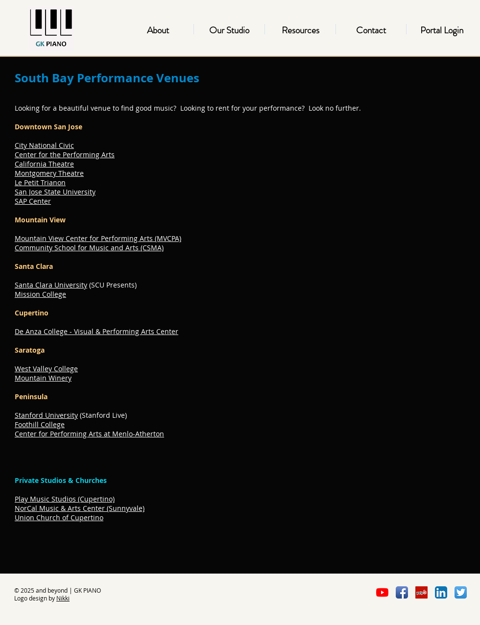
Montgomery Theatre (49, 173)
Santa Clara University (51, 284)
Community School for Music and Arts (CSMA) (89, 247)
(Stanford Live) (102, 415)
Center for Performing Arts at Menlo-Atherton (89, 433)
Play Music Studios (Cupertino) (65, 499)
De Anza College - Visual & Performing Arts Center (96, 331)
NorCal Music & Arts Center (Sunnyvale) (79, 508)
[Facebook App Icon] (402, 592)
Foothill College (40, 424)
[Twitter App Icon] (461, 592)
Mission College (40, 294)
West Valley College (46, 368)
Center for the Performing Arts (65, 154)
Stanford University (46, 415)
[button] (229, 29)
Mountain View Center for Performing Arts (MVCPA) (98, 238)
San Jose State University (55, 191)
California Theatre (44, 163)
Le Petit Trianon (40, 182)
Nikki (63, 598)
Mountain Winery (43, 378)
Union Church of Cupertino (59, 517)
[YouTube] (382, 592)
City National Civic (44, 145)
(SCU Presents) (112, 284)
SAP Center (33, 201)
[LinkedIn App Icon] (441, 592)
